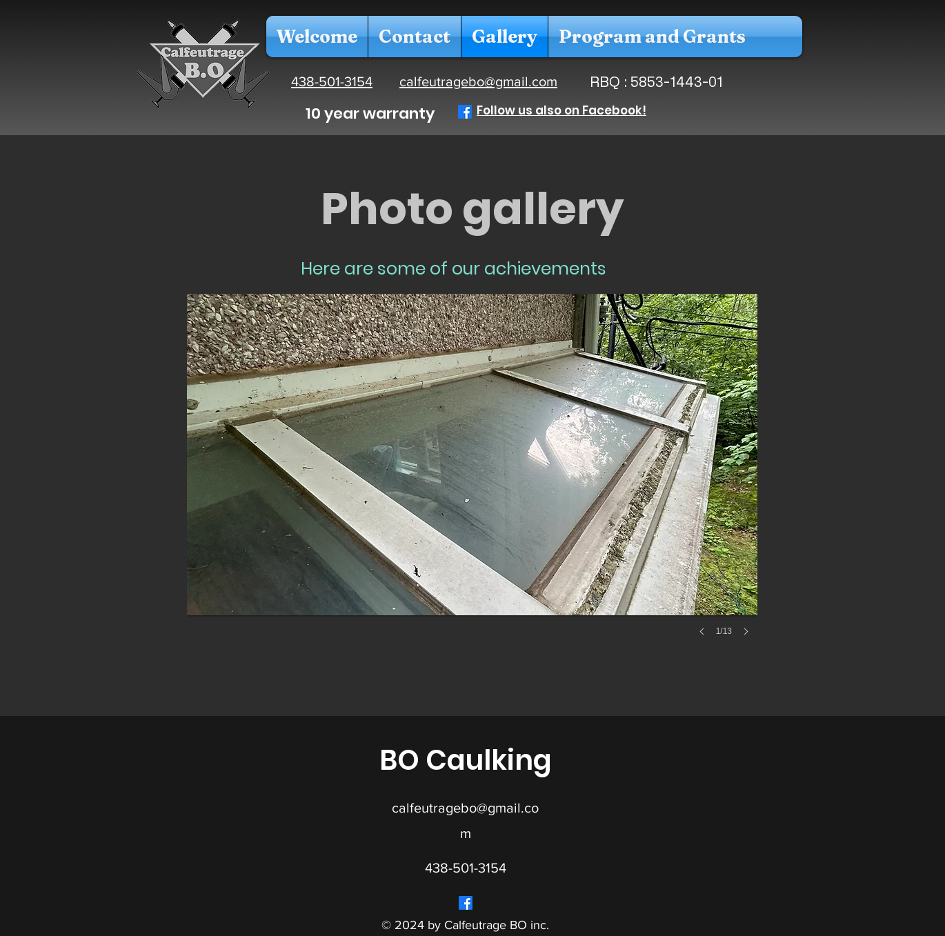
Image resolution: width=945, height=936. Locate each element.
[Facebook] (465, 112)
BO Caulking (465, 760)
